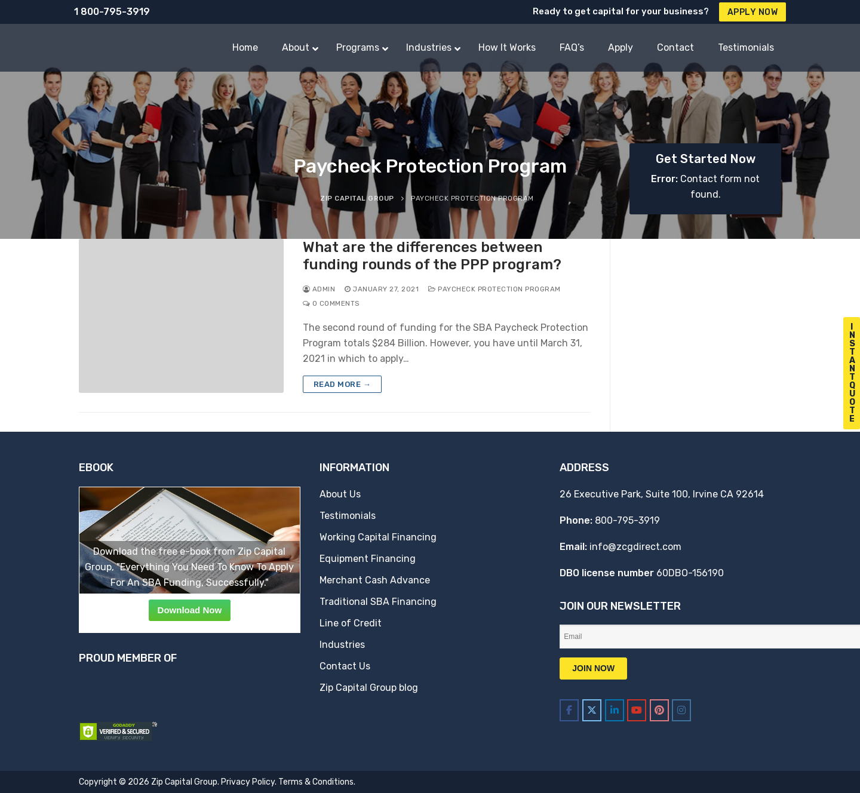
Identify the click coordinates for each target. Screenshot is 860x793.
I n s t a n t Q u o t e (852, 373)
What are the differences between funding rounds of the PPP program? (432, 256)
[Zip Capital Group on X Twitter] (591, 710)
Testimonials (348, 515)
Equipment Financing (368, 558)
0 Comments (331, 303)
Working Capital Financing (378, 537)
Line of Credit (351, 623)
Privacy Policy (248, 782)
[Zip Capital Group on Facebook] (569, 710)
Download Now (190, 610)
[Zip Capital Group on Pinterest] (659, 710)
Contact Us (345, 666)
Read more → (342, 384)
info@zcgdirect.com (635, 546)
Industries (342, 644)
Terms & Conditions (316, 782)
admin (319, 289)
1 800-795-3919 (112, 11)
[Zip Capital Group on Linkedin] (614, 710)
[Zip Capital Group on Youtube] (636, 710)
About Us (340, 494)
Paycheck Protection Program (494, 289)
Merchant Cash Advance (375, 580)
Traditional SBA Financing (378, 601)
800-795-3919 (627, 520)
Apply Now (752, 12)
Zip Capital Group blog (369, 687)
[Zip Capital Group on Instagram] (681, 710)
